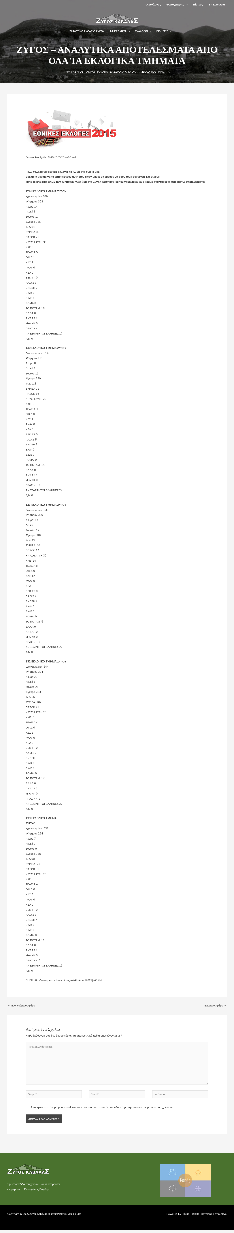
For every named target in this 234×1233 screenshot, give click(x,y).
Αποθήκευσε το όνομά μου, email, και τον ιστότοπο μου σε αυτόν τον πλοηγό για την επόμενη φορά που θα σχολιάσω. (102, 1110)
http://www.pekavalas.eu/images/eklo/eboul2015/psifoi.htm (71, 980)
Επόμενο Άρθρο (214, 1006)
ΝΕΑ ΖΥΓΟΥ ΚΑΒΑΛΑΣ (65, 157)
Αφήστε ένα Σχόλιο (37, 157)
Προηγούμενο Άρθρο (22, 1006)
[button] (186, 4)
